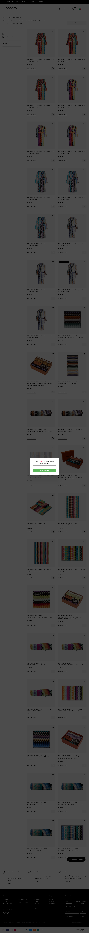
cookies (42, 461)
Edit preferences (44, 467)
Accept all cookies (45, 470)
